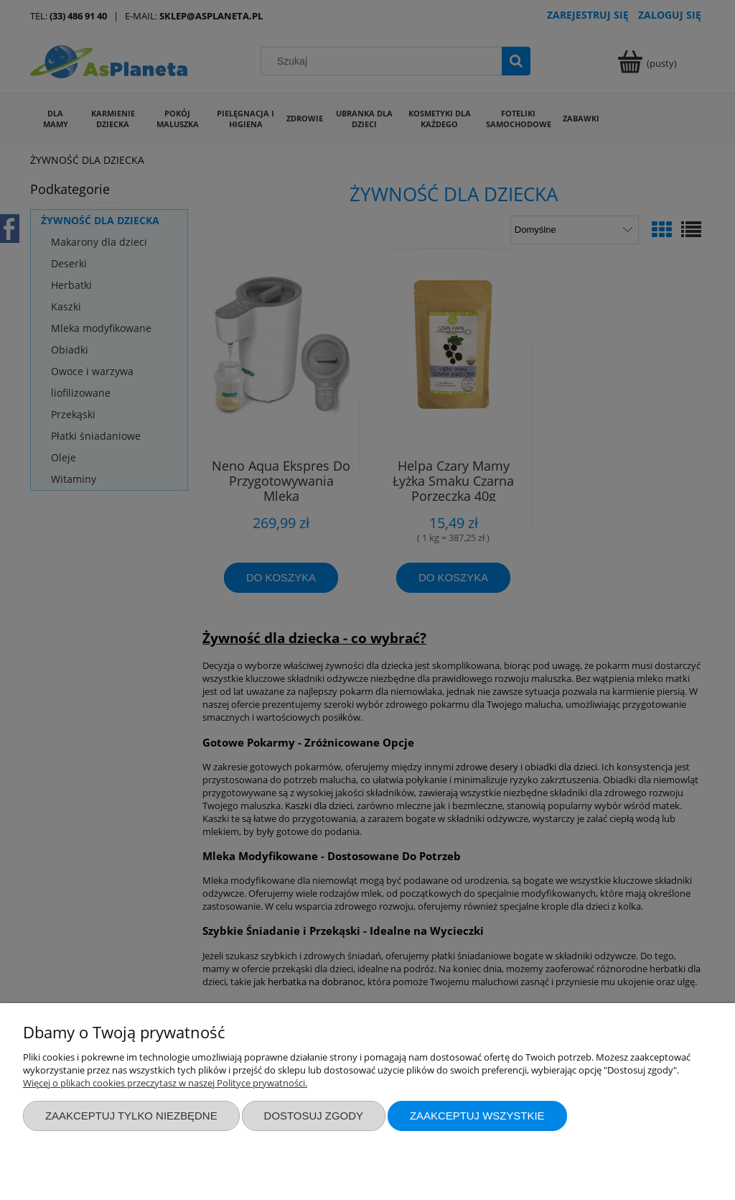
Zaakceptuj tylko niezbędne (131, 1115)
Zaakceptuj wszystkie (477, 1115)
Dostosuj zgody (313, 1115)
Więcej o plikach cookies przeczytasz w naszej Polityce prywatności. (165, 1082)
